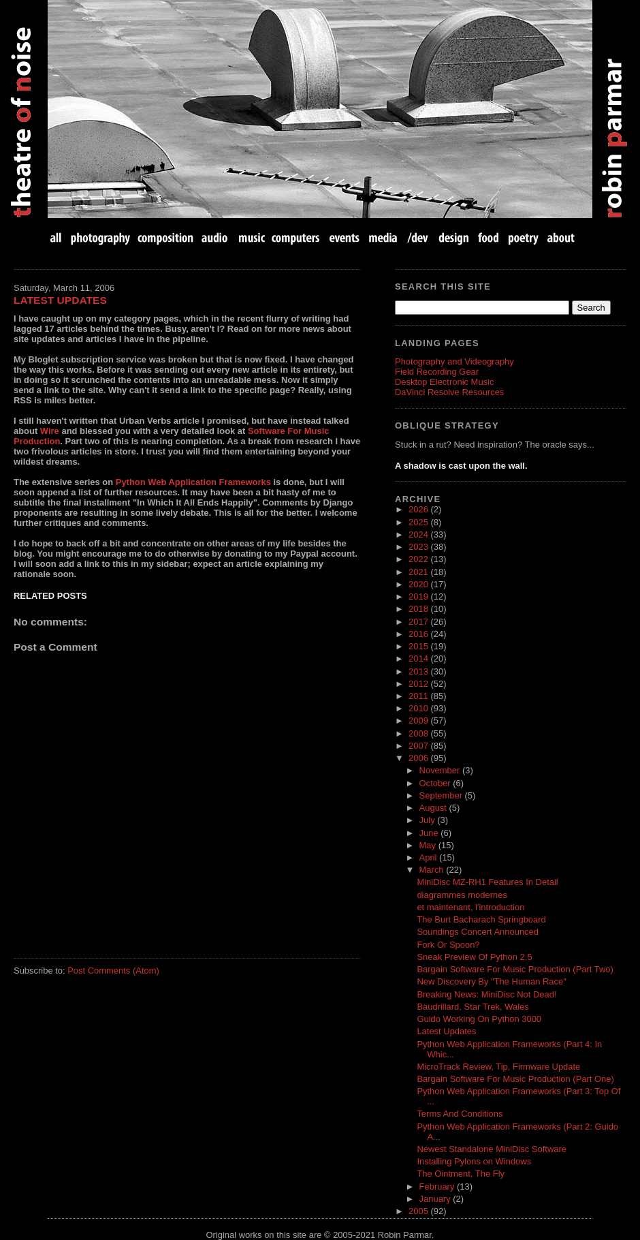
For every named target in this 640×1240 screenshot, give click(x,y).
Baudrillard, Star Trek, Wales (472, 1007)
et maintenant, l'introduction (470, 907)
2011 (419, 696)
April (429, 857)
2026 (419, 509)
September (442, 795)
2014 (419, 658)
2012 (419, 684)
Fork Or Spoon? (448, 945)
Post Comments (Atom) (113, 970)
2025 (419, 522)
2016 (419, 634)
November (440, 770)
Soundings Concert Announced (478, 932)
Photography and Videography (454, 361)
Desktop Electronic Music (444, 382)
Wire (49, 431)
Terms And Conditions (459, 1114)
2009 (419, 720)
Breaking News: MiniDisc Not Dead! (486, 994)
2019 (419, 596)
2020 (419, 584)
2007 (419, 746)
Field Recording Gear (437, 372)
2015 (419, 646)
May (428, 845)
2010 (419, 708)
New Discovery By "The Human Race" (491, 981)
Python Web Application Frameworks (193, 482)
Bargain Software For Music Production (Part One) (515, 1079)
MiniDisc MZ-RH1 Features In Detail (487, 882)
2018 (419, 609)
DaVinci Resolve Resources (449, 392)
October (436, 783)
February (438, 1186)
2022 (419, 559)
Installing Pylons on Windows (474, 1161)
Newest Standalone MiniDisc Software (491, 1149)
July (428, 820)
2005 (419, 1211)
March (433, 870)
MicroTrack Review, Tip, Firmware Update (498, 1066)
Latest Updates (60, 300)
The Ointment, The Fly (461, 1173)
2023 (419, 547)
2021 (419, 572)
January (436, 1199)
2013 (419, 671)
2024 (419, 534)
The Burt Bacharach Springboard (481, 919)
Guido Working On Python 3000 (479, 1019)
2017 (419, 622)
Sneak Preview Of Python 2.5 (474, 957)
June (430, 833)
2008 (419, 733)
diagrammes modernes (462, 895)
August (434, 808)
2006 (419, 758)
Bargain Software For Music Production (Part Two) (515, 969)
